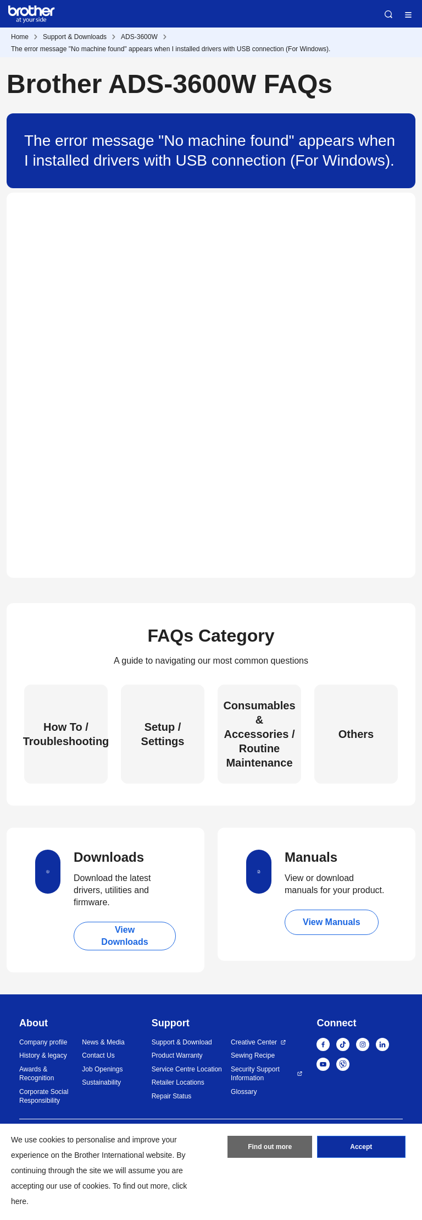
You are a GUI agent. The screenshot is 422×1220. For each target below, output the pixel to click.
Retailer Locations (178, 1082)
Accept (361, 1147)
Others (356, 734)
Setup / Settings (163, 734)
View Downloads (124, 936)
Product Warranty (177, 1055)
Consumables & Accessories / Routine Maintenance (259, 734)
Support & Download (182, 1042)
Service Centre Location (187, 1069)
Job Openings (102, 1069)
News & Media (103, 1042)
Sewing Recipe (253, 1055)
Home (20, 37)
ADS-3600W (139, 37)
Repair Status (172, 1096)
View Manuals (331, 922)
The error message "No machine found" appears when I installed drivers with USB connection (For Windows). (170, 49)
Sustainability (101, 1082)
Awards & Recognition (36, 1073)
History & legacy (43, 1055)
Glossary (244, 1092)
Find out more (270, 1147)
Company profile (43, 1042)
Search (388, 14)
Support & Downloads (75, 37)
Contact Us (98, 1055)
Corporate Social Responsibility (43, 1096)
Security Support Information (255, 1073)
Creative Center (254, 1042)
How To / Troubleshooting (66, 734)
